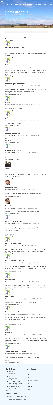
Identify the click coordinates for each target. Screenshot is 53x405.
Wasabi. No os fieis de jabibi (15, 48)
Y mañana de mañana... (15, 380)
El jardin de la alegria (13, 150)
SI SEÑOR (8, 333)
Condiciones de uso (20, 396)
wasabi (8, 102)
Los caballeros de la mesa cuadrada (18, 312)
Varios (44, 4)
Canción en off (12, 385)
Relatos (6, 4)
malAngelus (25, 299)
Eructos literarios (27, 4)
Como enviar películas (13, 221)
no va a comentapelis (13, 244)
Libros (50, 4)
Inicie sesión (8, 57)
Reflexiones (18, 4)
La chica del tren (13, 378)
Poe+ (12, 4)
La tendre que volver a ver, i (15, 84)
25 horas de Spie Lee (12, 133)
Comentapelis (10, 279)
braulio (24, 120)
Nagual (12, 15)
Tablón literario (13, 32)
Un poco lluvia (12, 376)
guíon (7, 118)
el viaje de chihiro (11, 187)
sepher (24, 314)
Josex (23, 223)
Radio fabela (9, 297)
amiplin (24, 152)
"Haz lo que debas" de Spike (15, 351)
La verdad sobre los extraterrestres (14, 387)
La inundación (12, 373)
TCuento (3, 1)
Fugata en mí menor (14, 381)
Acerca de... (10, 396)
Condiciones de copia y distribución (17, 399)
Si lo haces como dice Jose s (15, 261)
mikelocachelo (26, 171)
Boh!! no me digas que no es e (16, 65)
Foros (7, 32)
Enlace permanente (10, 50)
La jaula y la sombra (14, 375)
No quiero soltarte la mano (16, 383)
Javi (23, 189)
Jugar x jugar (38, 4)
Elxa (23, 135)
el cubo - (8, 169)
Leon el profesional (12, 206)
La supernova (12, 371)
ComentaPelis (20, 32)
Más (7, 390)
